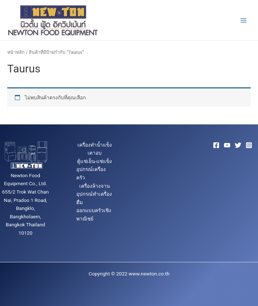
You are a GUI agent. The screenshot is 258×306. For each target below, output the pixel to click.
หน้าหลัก (16, 52)
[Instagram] (249, 145)
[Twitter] (238, 145)
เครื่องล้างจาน (94, 186)
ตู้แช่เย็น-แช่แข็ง (94, 161)
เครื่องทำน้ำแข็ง (94, 145)
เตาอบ (95, 153)
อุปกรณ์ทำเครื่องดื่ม (94, 198)
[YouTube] (227, 145)
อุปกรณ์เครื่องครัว (91, 173)
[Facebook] (216, 145)
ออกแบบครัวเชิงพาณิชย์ (93, 214)
